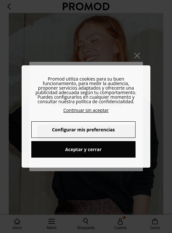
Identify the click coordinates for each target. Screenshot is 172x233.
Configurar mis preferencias (83, 130)
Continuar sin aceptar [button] (86, 110)
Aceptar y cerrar (83, 149)
